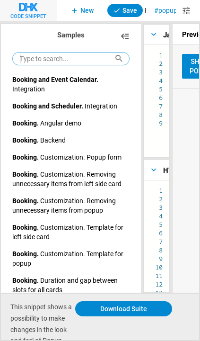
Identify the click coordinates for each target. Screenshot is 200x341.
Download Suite (123, 308)
